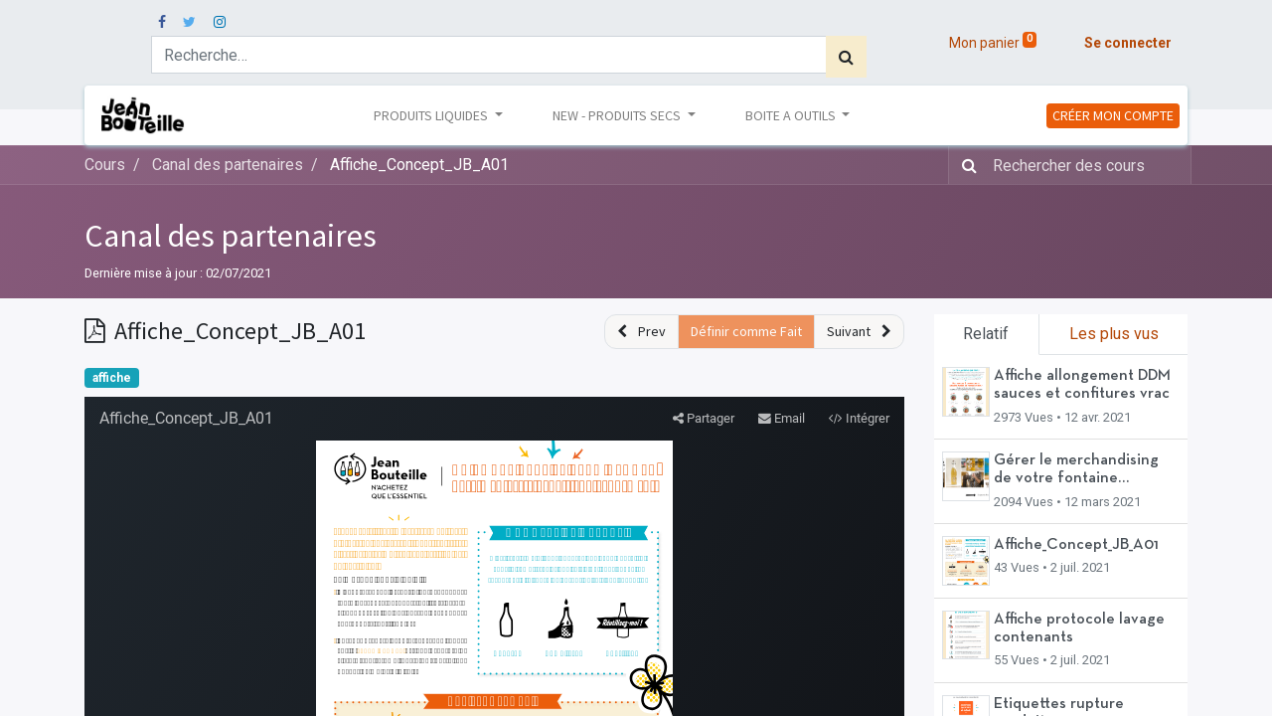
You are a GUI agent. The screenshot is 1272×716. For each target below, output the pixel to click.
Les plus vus (1114, 333)
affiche (111, 378)
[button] (641, 331)
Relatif (986, 333)
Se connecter (1128, 43)
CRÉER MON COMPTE (1113, 115)
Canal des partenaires (230, 236)
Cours (104, 164)
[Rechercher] (846, 57)
